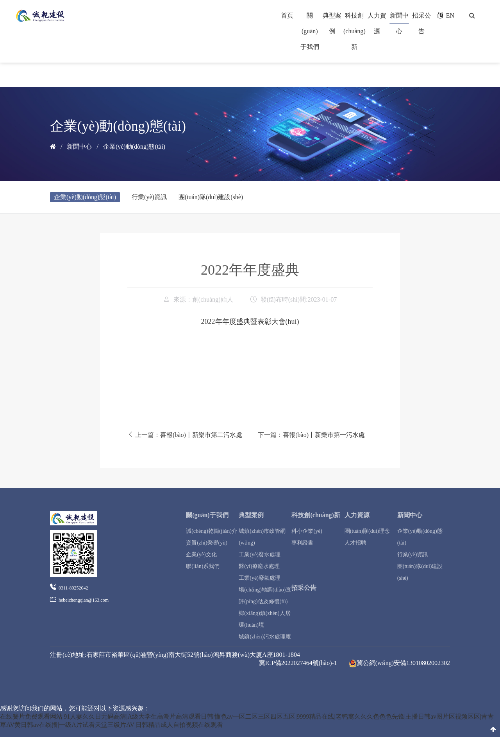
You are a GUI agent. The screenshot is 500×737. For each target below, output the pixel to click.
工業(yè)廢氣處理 (259, 578)
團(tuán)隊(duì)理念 (367, 531)
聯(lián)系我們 (203, 566)
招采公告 (303, 587)
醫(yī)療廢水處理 (259, 566)
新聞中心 (79, 146)
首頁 (287, 15)
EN (446, 15)
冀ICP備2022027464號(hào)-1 (298, 663)
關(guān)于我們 (309, 31)
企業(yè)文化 (201, 554)
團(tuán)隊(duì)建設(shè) (211, 197)
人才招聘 (355, 543)
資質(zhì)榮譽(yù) (206, 543)
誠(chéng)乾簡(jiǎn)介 (211, 531)
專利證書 (302, 543)
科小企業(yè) (306, 531)
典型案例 (251, 515)
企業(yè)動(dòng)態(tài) (134, 146)
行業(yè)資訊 (149, 197)
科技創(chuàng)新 (354, 31)
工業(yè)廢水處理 (259, 554)
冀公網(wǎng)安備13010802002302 (399, 663)
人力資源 (357, 515)
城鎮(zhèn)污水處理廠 (265, 637)
